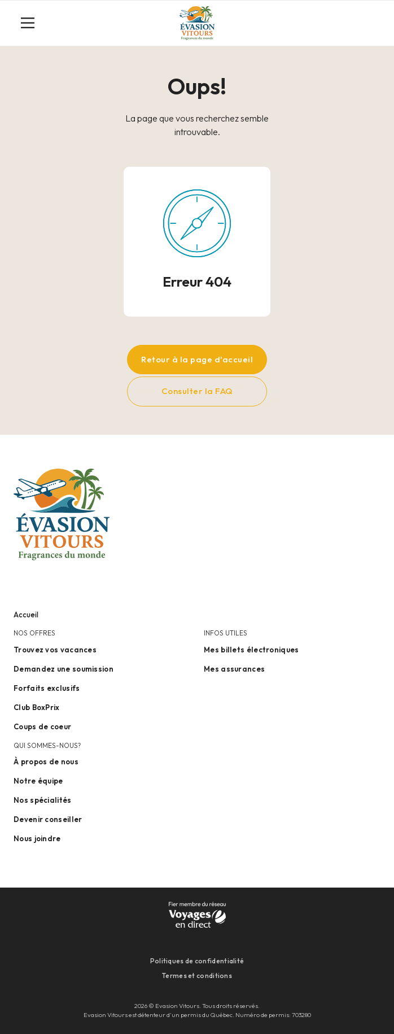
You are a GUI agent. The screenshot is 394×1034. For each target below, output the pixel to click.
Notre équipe (38, 780)
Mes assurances (234, 668)
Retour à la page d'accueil (197, 359)
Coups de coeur (42, 726)
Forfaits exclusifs (47, 688)
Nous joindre (37, 838)
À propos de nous (46, 761)
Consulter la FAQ (197, 391)
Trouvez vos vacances (55, 649)
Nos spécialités (43, 799)
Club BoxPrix (37, 707)
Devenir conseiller (48, 819)
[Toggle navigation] (32, 23)
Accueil (26, 614)
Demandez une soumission (63, 668)
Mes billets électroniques (251, 649)
